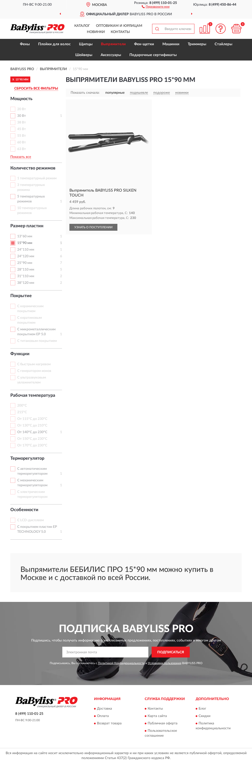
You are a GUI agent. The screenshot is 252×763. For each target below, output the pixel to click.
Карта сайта (157, 716)
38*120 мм (25, 283)
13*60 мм (24, 236)
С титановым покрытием (37, 341)
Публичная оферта (162, 723)
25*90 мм (24, 263)
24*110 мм (25, 249)
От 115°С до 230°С (32, 419)
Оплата (103, 716)
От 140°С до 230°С (32, 432)
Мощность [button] (21, 99)
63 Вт (21, 149)
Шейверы (83, 55)
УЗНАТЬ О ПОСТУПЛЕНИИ (93, 227)
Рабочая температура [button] (32, 395)
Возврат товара (109, 723)
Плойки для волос (54, 44)
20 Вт (21, 109)
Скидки (204, 716)
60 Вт (21, 142)
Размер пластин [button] (26, 226)
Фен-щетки (144, 44)
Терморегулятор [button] (27, 458)
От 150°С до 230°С (32, 439)
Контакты (120, 32)
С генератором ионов (34, 371)
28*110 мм (25, 269)
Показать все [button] (20, 157)
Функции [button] (20, 354)
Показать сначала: (85, 92)
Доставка (104, 708)
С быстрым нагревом (34, 364)
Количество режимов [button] (32, 168)
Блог (202, 708)
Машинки (170, 44)
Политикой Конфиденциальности (121, 663)
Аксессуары (111, 55)
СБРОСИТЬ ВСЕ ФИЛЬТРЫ (36, 88)
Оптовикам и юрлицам (119, 26)
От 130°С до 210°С (32, 425)
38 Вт (21, 122)
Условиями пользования (164, 663)
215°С (22, 412)
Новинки (96, 32)
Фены (25, 44)
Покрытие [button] (21, 296)
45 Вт (21, 129)
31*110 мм (25, 276)
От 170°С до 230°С (32, 445)
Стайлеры (223, 44)
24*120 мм (25, 256)
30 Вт (21, 116)
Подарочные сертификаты (153, 55)
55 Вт (21, 135)
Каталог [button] (82, 26)
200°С (22, 405)
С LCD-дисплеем (30, 520)
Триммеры (197, 44)
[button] (156, 6)
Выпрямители (113, 44)
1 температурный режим (37, 178)
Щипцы (86, 44)
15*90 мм (24, 243)
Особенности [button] (24, 510)
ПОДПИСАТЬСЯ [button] (170, 652)
